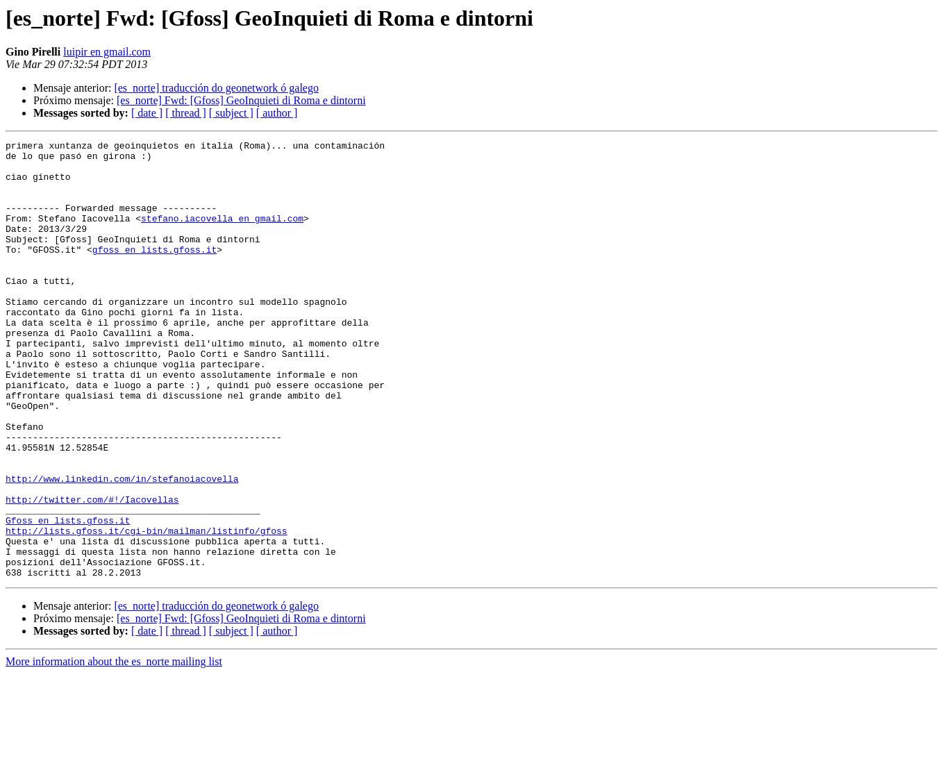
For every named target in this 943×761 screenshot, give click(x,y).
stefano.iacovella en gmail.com (222, 234)
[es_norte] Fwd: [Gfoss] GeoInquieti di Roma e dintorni (241, 100)
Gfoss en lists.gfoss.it (68, 597)
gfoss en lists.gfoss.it (154, 272)
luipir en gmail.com (107, 52)
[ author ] (277, 113)
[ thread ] (185, 113)
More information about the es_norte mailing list (114, 749)
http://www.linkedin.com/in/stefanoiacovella (122, 547)
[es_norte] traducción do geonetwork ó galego (216, 88)
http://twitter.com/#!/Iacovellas (92, 572)
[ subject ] (231, 113)
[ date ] (146, 113)
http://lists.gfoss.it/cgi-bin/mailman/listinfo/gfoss (146, 609)
